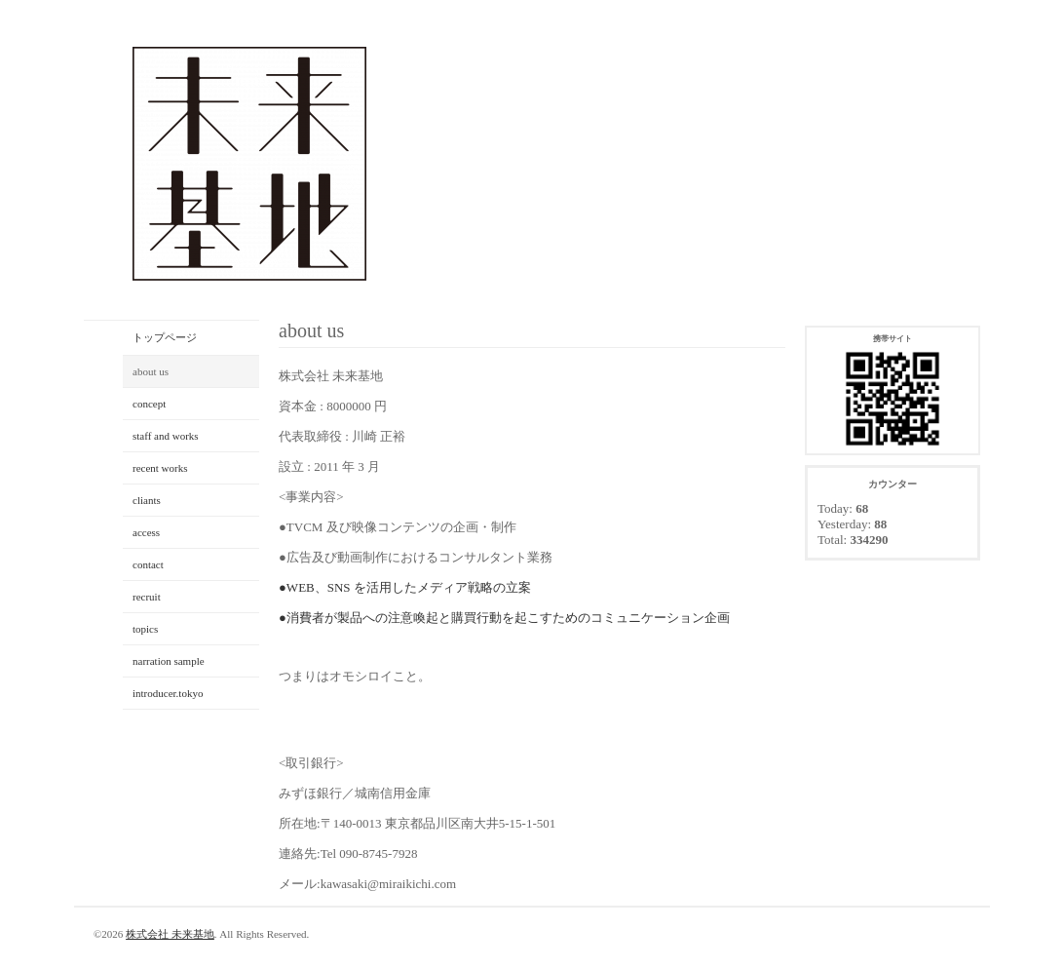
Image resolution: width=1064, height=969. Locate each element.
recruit (147, 596)
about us (151, 371)
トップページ (165, 337)
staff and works (166, 436)
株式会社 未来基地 (170, 934)
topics (145, 629)
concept (149, 403)
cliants (147, 500)
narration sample (169, 661)
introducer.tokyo (168, 693)
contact (148, 564)
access (146, 532)
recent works (160, 468)
